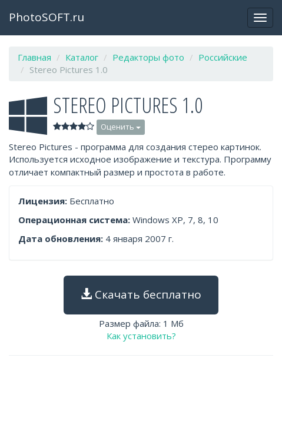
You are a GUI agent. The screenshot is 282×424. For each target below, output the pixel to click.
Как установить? (141, 336)
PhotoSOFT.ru (46, 17)
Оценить (121, 126)
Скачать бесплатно (141, 294)
